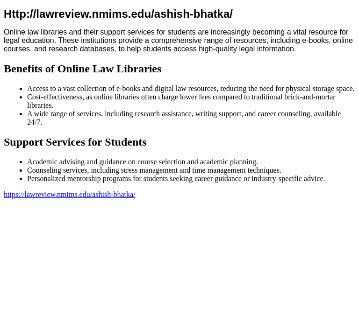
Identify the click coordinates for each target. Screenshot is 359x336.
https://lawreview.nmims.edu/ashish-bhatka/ (70, 194)
